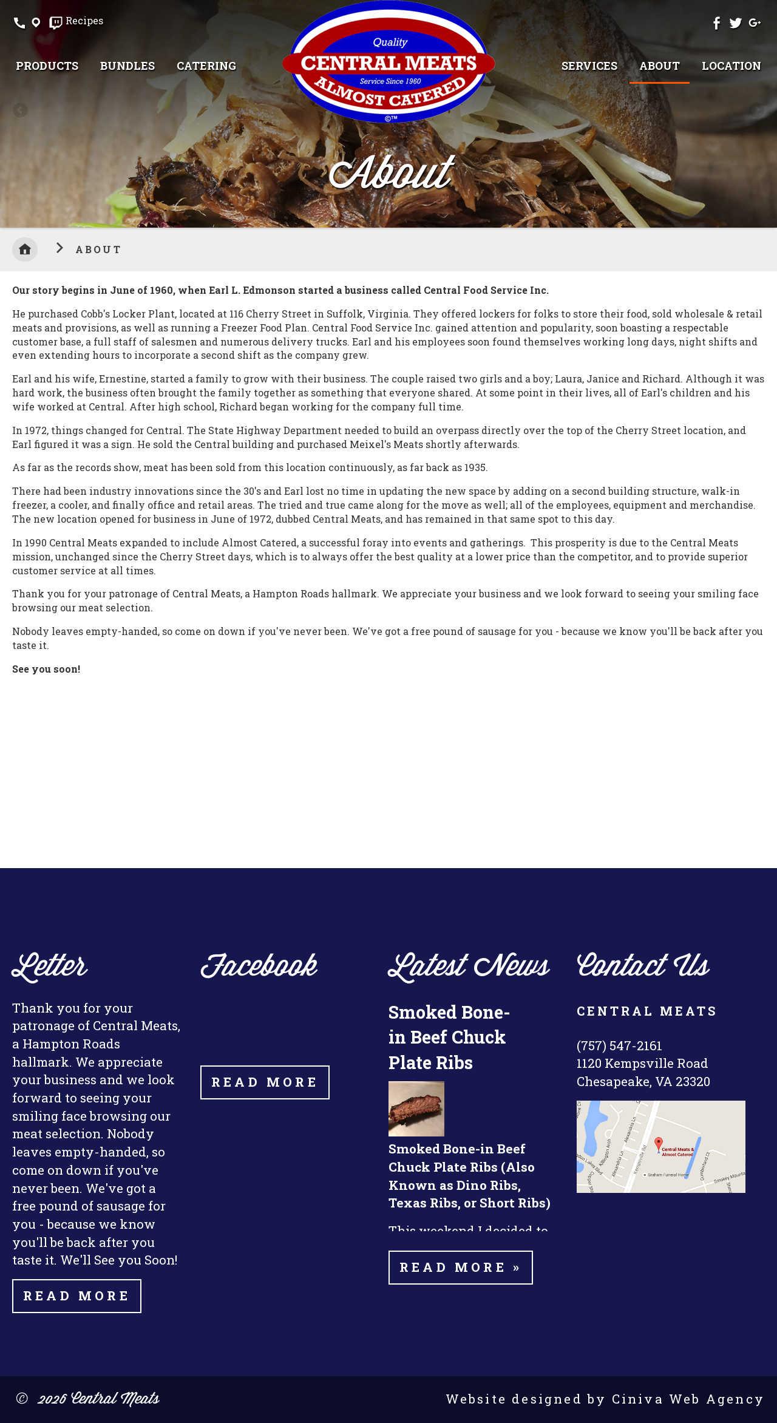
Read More (77, 1295)
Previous (21, 111)
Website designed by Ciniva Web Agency (605, 1398)
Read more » (460, 1266)
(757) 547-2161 (619, 1045)
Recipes (84, 21)
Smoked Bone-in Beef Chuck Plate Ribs (449, 1037)
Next (756, 111)
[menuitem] (47, 65)
